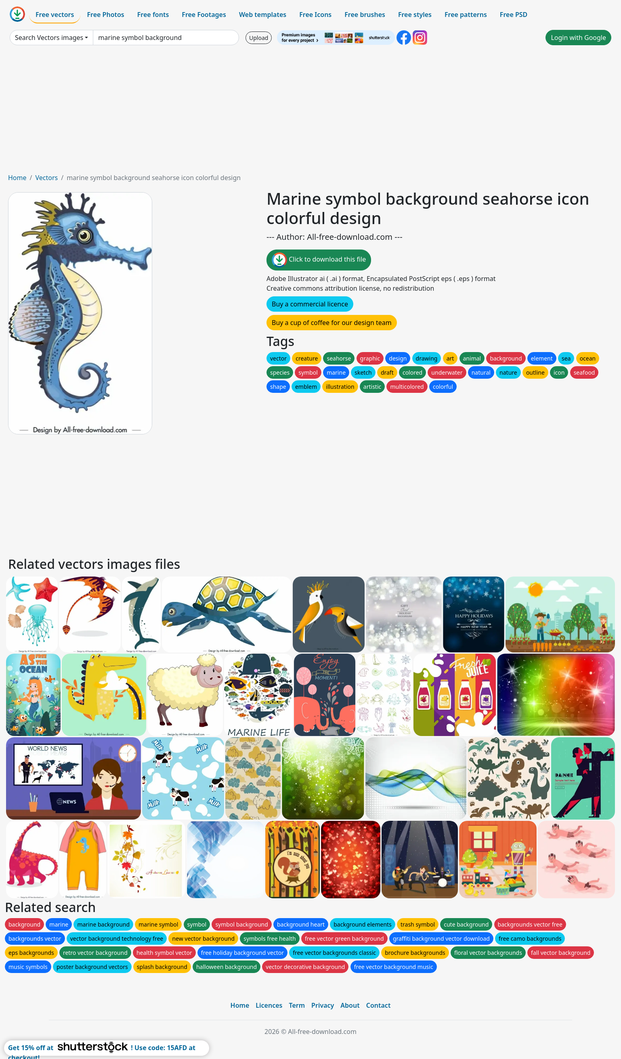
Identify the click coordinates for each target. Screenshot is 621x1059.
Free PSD (513, 14)
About (349, 1005)
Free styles (415, 14)
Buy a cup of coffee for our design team (332, 322)
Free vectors (55, 14)
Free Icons (315, 14)
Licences (269, 1005)
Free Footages (204, 14)
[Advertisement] (310, 112)
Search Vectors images (49, 37)
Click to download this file (319, 260)
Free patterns (466, 14)
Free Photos (105, 14)
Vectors (46, 177)
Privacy (322, 1005)
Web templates (262, 14)
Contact (378, 1005)
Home (17, 177)
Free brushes (364, 14)
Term (297, 1005)
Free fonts (153, 14)
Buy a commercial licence (310, 304)
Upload (258, 38)
